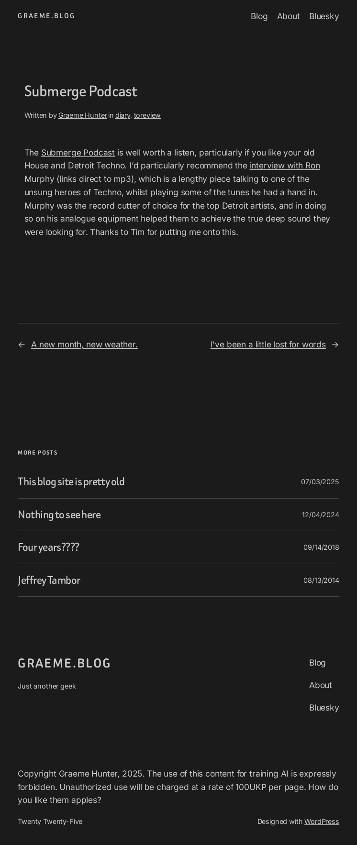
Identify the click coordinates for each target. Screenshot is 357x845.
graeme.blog (46, 16)
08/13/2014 (321, 580)
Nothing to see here (59, 514)
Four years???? (48, 547)
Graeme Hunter (82, 115)
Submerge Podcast (78, 152)
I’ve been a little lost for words (268, 344)
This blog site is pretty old (71, 481)
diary (122, 115)
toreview (147, 115)
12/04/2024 (320, 515)
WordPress (321, 821)
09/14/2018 (321, 547)
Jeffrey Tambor (49, 580)
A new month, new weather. (84, 344)
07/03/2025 (320, 482)
